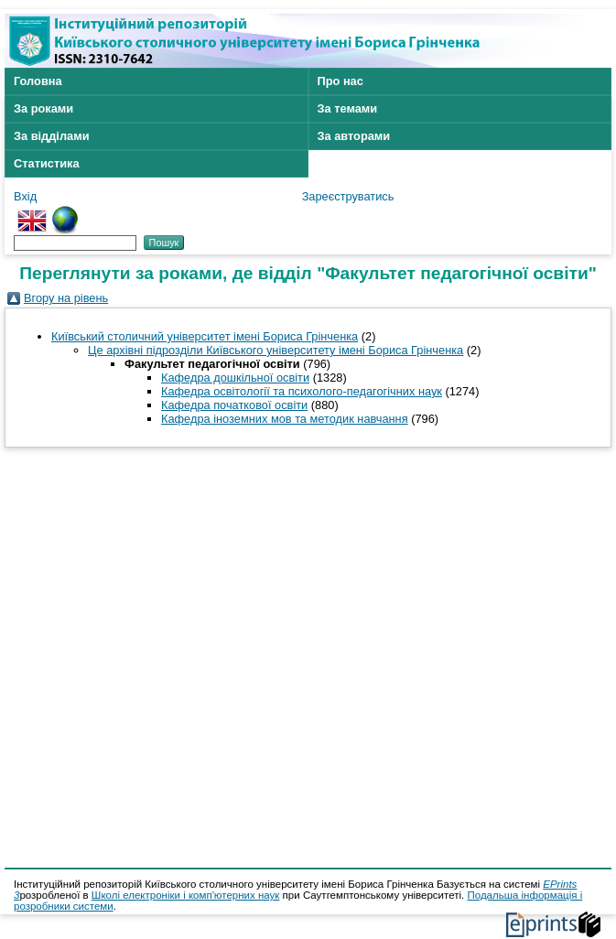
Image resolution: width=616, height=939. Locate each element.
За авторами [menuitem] (354, 136)
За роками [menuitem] (43, 108)
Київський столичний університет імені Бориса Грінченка (204, 336)
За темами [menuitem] (348, 108)
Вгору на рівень (66, 298)
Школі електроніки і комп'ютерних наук (186, 895)
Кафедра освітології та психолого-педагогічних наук (301, 391)
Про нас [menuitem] (340, 81)
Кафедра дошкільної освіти (235, 377)
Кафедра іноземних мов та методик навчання (284, 419)
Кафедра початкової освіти (234, 405)
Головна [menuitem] (38, 81)
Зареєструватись (348, 196)
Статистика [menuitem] (47, 163)
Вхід (25, 196)
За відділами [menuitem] (52, 136)
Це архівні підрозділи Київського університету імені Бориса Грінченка (275, 350)
